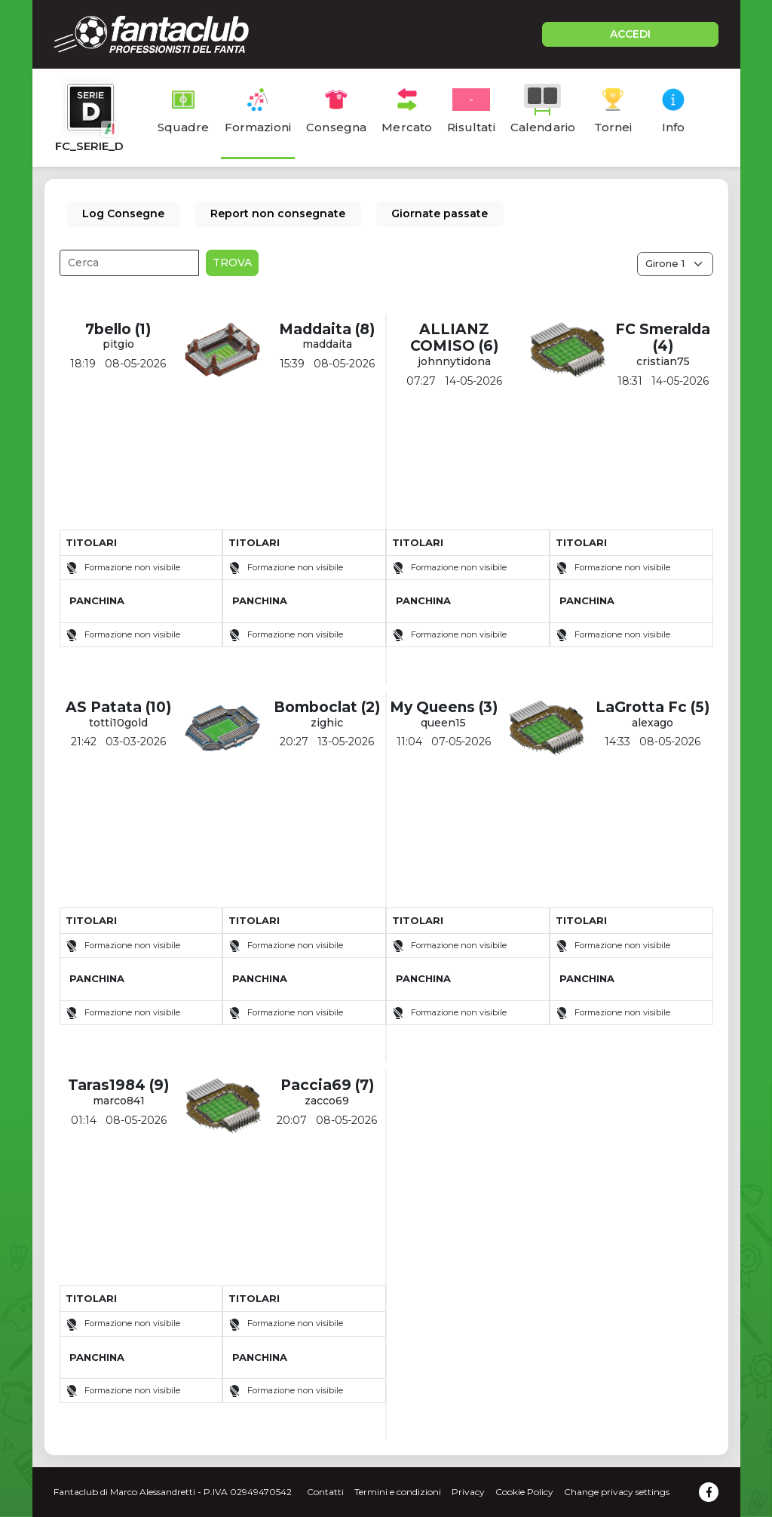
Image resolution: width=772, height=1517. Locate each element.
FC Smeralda (662, 329)
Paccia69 (315, 1085)
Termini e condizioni (397, 1491)
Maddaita (315, 329)
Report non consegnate (277, 213)
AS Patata (104, 707)
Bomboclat (315, 707)
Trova (232, 262)
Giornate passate (439, 213)
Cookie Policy (524, 1491)
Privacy (468, 1491)
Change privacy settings (616, 1491)
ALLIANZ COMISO (449, 338)
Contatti (325, 1491)
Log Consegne (123, 213)
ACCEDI (630, 34)
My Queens (432, 707)
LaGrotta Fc (641, 707)
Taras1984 (107, 1085)
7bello (108, 329)
